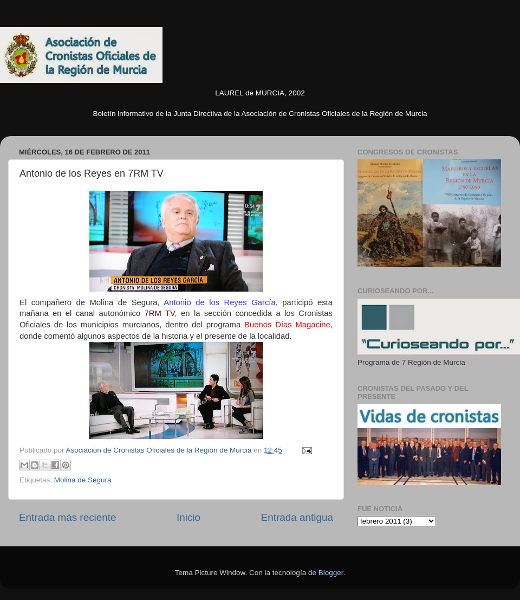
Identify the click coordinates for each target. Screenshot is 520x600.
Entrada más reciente (67, 517)
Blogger (330, 573)
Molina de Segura (83, 480)
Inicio (188, 517)
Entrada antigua (297, 517)
